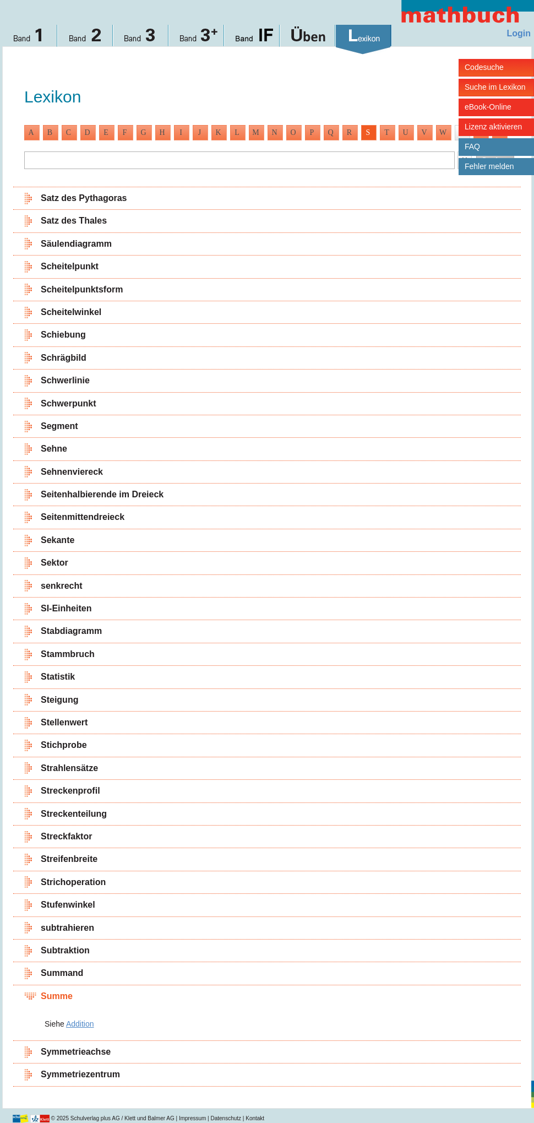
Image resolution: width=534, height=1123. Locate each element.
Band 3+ (197, 40)
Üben (308, 40)
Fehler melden (489, 166)
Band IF (252, 40)
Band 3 (141, 40)
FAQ (472, 146)
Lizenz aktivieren (493, 126)
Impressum (192, 1118)
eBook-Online (488, 106)
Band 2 (85, 40)
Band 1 (30, 40)
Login (518, 33)
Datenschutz (225, 1118)
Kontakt (255, 1118)
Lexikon (363, 40)
